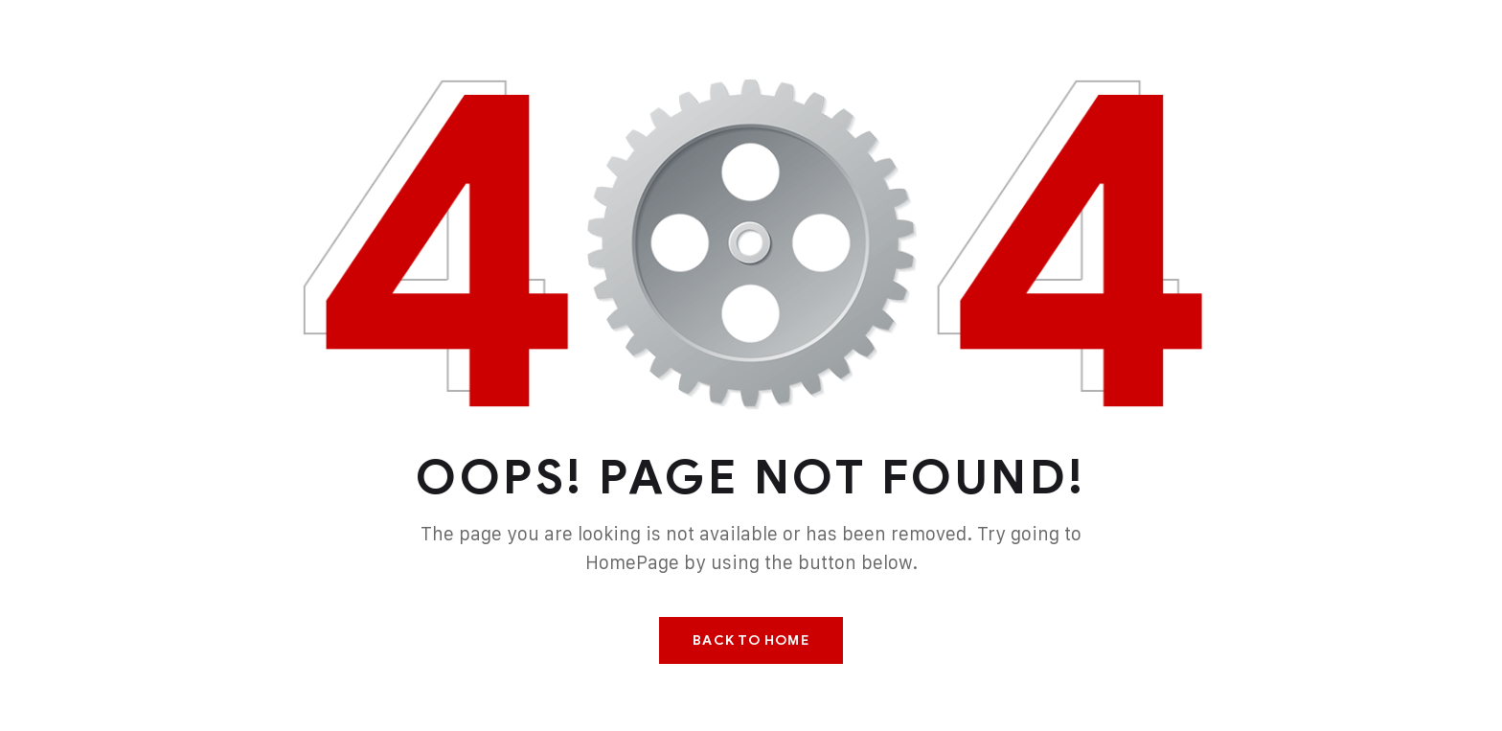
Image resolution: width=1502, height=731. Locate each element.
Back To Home (750, 640)
